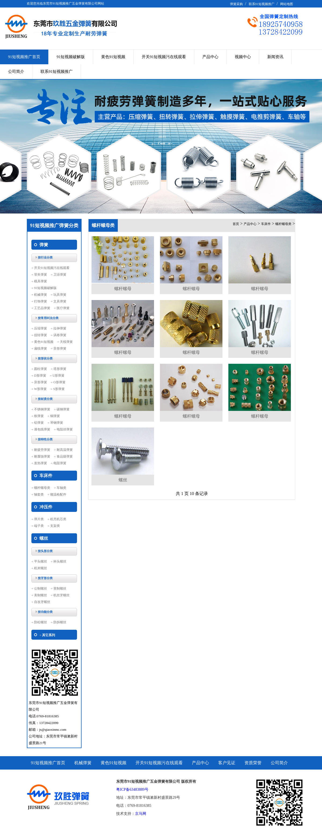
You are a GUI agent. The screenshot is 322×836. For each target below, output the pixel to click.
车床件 (266, 224)
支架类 (55, 526)
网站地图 (286, 4)
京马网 (140, 814)
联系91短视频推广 (262, 4)
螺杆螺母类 (42, 488)
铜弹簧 (55, 416)
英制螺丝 (59, 588)
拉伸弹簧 (59, 328)
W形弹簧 (40, 389)
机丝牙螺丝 (61, 595)
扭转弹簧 (40, 335)
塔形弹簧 (59, 369)
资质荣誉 (253, 762)
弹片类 (39, 519)
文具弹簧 (59, 301)
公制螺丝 (40, 588)
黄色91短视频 (113, 57)
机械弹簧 (40, 295)
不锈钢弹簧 (42, 409)
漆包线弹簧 (42, 429)
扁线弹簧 (40, 348)
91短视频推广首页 (24, 57)
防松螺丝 (40, 622)
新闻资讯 (275, 57)
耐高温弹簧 (65, 450)
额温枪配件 (58, 494)
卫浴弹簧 (59, 274)
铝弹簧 (39, 423)
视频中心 (243, 57)
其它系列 (48, 635)
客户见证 (226, 762)
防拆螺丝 (59, 622)
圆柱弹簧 (40, 369)
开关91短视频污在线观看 (164, 57)
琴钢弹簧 (56, 423)
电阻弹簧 (59, 463)
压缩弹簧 (40, 328)
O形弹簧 (59, 382)
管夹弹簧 (40, 274)
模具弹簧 (40, 281)
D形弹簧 (40, 375)
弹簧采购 (236, 4)
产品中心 (210, 57)
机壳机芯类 (58, 519)
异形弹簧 (59, 348)
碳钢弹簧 (63, 409)
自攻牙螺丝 (42, 602)
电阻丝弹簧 (65, 429)
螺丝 (123, 480)
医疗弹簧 (63, 308)
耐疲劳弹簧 (42, 450)
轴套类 (39, 494)
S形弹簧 (59, 389)
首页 (236, 224)
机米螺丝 (40, 568)
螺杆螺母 (122, 288)
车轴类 (61, 488)
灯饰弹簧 (40, 301)
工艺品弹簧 (42, 308)
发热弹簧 (40, 463)
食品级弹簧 (65, 456)
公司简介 (16, 71)
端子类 (39, 526)
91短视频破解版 (71, 57)
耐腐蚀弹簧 (42, 456)
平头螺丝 (40, 561)
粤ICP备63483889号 (132, 790)
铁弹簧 (39, 416)
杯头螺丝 (59, 561)
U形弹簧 (59, 375)
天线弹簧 (66, 342)
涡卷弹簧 (59, 335)
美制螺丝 (40, 595)
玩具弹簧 (59, 295)
